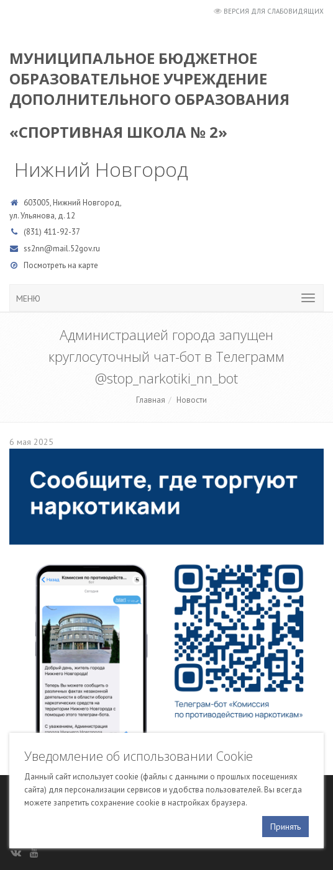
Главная (150, 400)
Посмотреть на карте (61, 265)
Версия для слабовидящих (274, 11)
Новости (191, 400)
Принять (285, 826)
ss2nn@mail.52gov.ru (62, 248)
